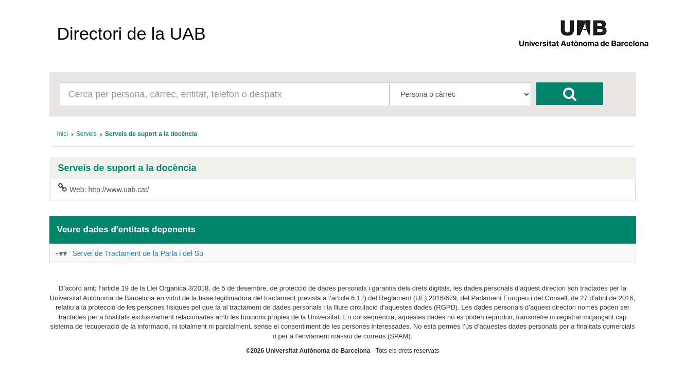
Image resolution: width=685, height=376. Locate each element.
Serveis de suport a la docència (127, 168)
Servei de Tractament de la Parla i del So (138, 253)
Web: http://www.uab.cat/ (103, 189)
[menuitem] (62, 134)
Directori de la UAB (131, 33)
